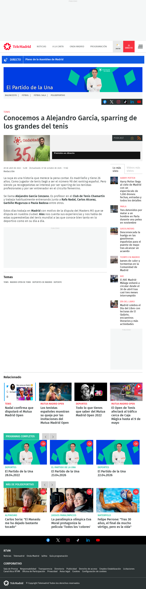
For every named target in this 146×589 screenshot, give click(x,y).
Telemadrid (19, 556)
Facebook (104, 102)
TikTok (125, 102)
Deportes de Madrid (42, 282)
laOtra (44, 556)
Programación (98, 46)
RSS (139, 138)
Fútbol (25, 95)
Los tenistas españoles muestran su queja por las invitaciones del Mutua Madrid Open (55, 392)
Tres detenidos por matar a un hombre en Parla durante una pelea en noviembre (114, 209)
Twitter (111, 102)
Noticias (41, 46)
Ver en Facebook (48, 540)
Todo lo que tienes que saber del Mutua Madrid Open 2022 (90, 392)
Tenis (7, 112)
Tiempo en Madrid (130, 257)
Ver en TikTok (78, 540)
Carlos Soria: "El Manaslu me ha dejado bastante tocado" (25, 500)
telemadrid (13, 583)
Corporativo (13, 563)
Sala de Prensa (11, 569)
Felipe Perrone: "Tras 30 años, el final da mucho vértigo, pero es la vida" (118, 500)
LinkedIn (132, 102)
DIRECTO (15, 59)
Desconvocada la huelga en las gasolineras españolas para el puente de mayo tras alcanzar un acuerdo (114, 231)
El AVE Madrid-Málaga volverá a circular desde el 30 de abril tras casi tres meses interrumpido (114, 278)
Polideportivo (58, 95)
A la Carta (58, 46)
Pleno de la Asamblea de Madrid (44, 59)
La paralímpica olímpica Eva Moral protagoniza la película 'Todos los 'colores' (71, 500)
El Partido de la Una (63, 467)
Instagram (118, 102)
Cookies (76, 571)
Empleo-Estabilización (110, 569)
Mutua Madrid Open (52, 404)
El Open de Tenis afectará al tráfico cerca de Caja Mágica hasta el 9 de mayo (126, 392)
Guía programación (58, 556)
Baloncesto (11, 95)
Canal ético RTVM (12, 571)
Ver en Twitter (58, 540)
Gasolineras (127, 229)
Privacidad (52, 571)
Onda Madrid (77, 46)
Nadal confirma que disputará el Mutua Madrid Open (20, 392)
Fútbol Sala (40, 95)
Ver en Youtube (98, 540)
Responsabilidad (28, 569)
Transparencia (45, 569)
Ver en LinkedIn (88, 540)
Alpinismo (11, 515)
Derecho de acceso (88, 569)
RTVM (7, 550)
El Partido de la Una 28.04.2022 (25, 452)
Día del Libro (127, 301)
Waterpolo (104, 515)
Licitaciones (128, 569)
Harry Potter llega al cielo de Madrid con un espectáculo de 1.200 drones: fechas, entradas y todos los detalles (114, 180)
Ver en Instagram (68, 540)
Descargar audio (132, 138)
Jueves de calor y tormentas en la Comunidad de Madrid (114, 259)
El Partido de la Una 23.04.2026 (71, 452)
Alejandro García (27, 148)
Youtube (139, 102)
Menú (140, 46)
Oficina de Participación (33, 571)
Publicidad (71, 569)
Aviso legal (65, 571)
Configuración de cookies (94, 571)
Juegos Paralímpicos (63, 515)
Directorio (59, 569)
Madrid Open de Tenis (20, 282)
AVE (122, 276)
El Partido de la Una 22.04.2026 (118, 452)
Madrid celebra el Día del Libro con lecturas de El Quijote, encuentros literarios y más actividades (114, 304)
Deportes (81, 404)
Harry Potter (127, 178)
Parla (123, 206)
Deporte (58, 282)
